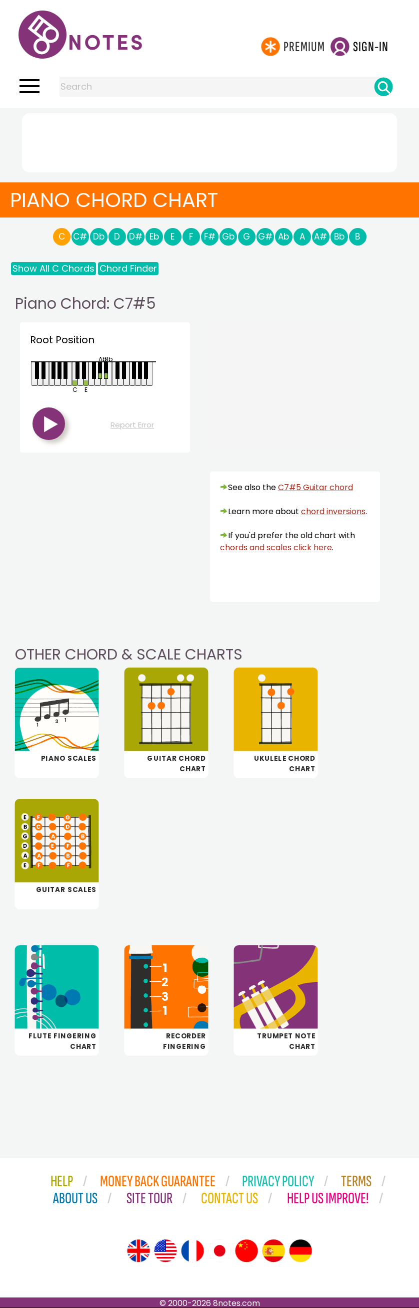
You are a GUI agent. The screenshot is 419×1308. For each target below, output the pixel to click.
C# (80, 237)
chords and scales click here (276, 547)
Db (98, 237)
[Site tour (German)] (300, 1250)
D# (135, 237)
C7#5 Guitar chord (315, 487)
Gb (228, 237)
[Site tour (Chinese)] (246, 1250)
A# (320, 237)
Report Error (132, 424)
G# (265, 237)
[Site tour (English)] (138, 1250)
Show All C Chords (53, 268)
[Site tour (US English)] (165, 1250)
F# (210, 237)
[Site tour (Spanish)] (273, 1250)
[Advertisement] (210, 140)
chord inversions (333, 511)
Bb (339, 237)
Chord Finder (128, 268)
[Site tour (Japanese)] (219, 1250)
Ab (283, 237)
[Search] (383, 86)
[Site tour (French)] (192, 1250)
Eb (154, 237)
